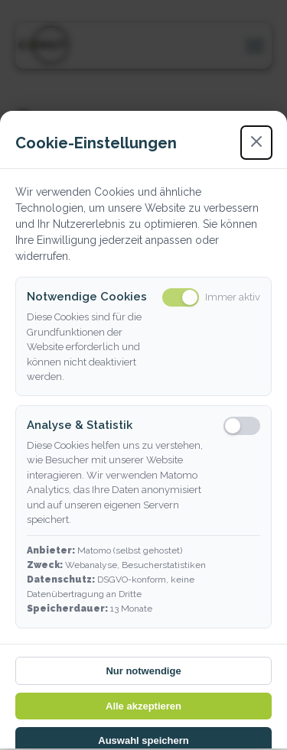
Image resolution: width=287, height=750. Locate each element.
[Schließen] (256, 142)
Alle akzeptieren (143, 706)
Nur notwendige (143, 671)
